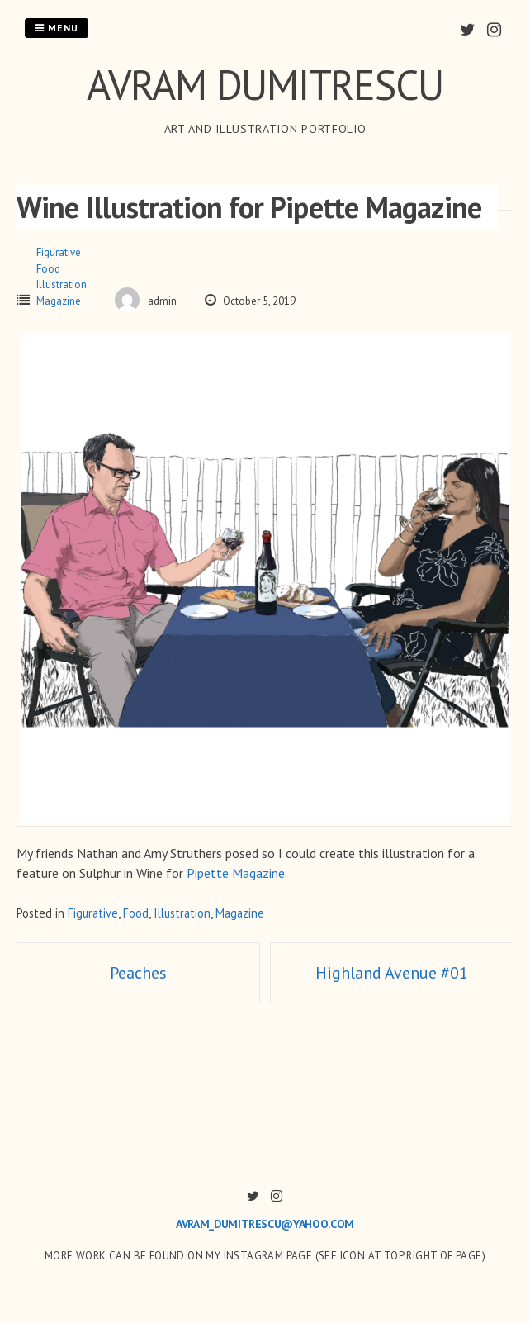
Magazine (58, 301)
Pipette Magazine (236, 873)
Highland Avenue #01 (391, 973)
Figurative (58, 252)
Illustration (61, 284)
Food (48, 269)
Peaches (138, 973)
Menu (56, 27)
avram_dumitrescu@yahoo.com (265, 1223)
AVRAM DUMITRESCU (265, 84)
